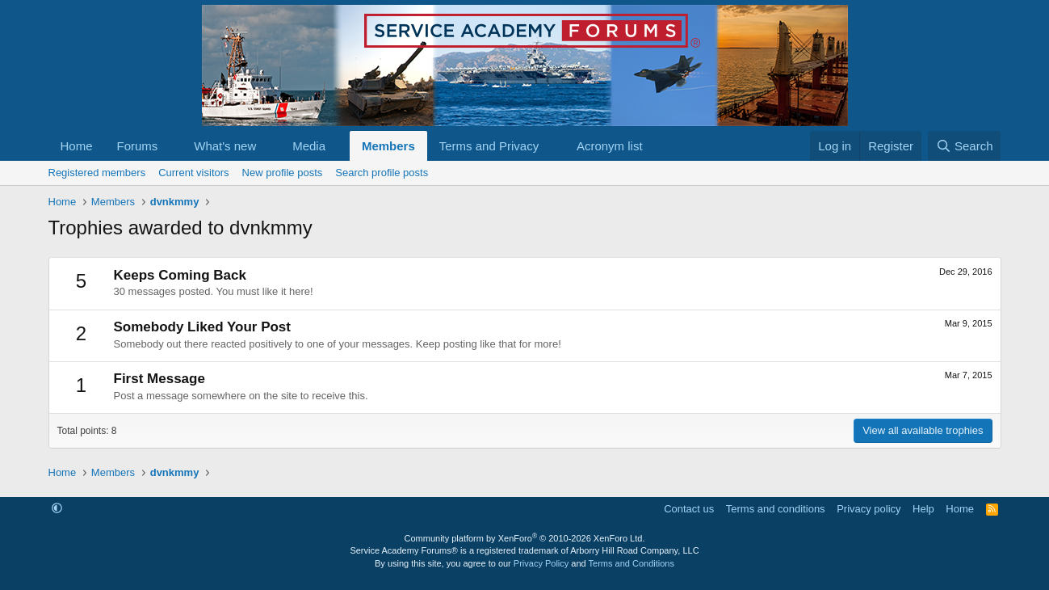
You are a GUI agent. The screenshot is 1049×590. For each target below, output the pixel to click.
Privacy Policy (541, 563)
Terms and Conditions (631, 563)
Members (388, 146)
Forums (137, 146)
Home (77, 146)
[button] (170, 146)
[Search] (964, 146)
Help (923, 509)
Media (308, 146)
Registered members (97, 172)
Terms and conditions (775, 509)
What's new (225, 146)
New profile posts (282, 172)
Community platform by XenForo (525, 538)
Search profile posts (381, 172)
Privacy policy (868, 509)
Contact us (689, 509)
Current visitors (193, 172)
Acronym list (610, 146)
